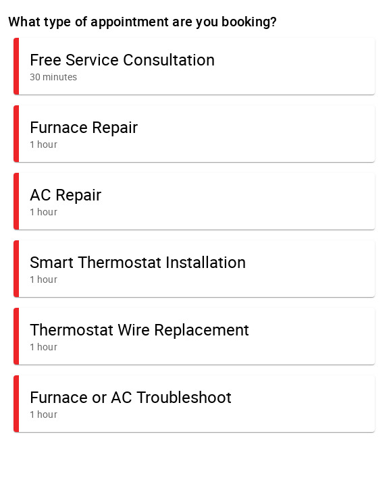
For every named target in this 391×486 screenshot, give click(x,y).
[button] (194, 66)
